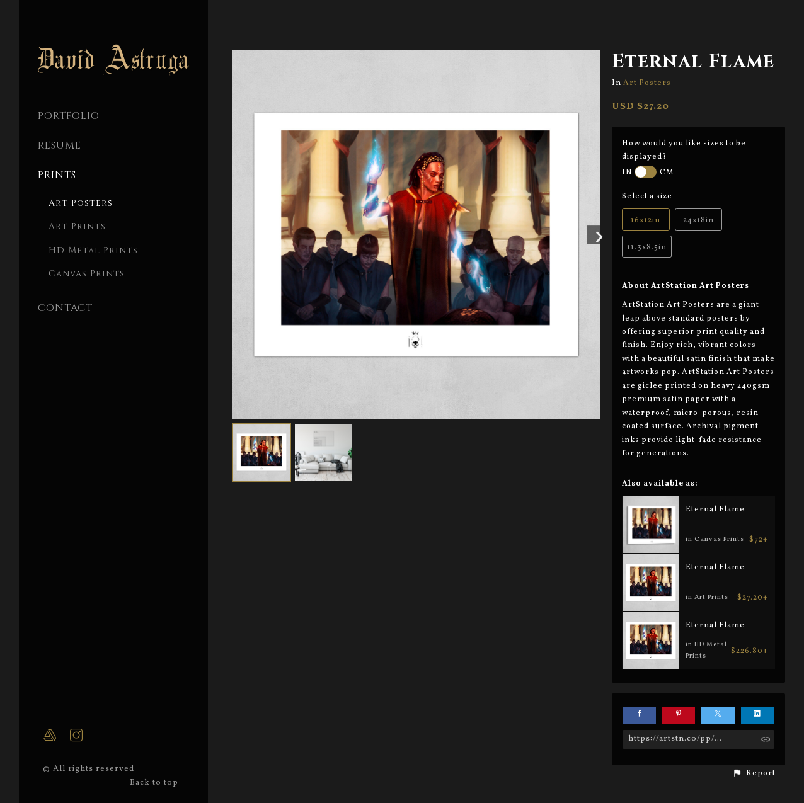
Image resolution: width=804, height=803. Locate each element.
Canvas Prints (87, 274)
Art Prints (77, 226)
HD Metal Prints (93, 250)
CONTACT (65, 308)
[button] (754, 773)
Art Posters (81, 203)
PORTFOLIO (69, 116)
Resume (59, 145)
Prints (57, 175)
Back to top (155, 783)
